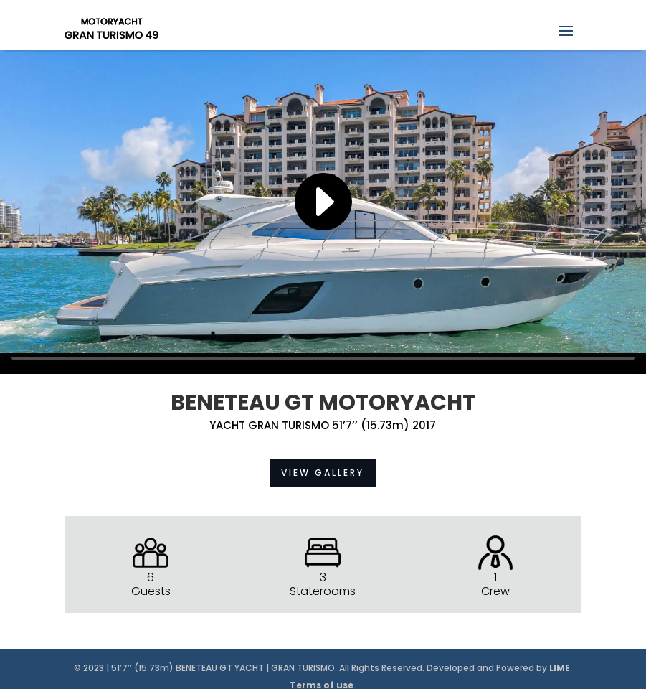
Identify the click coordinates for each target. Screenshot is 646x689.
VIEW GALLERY (322, 473)
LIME (559, 668)
